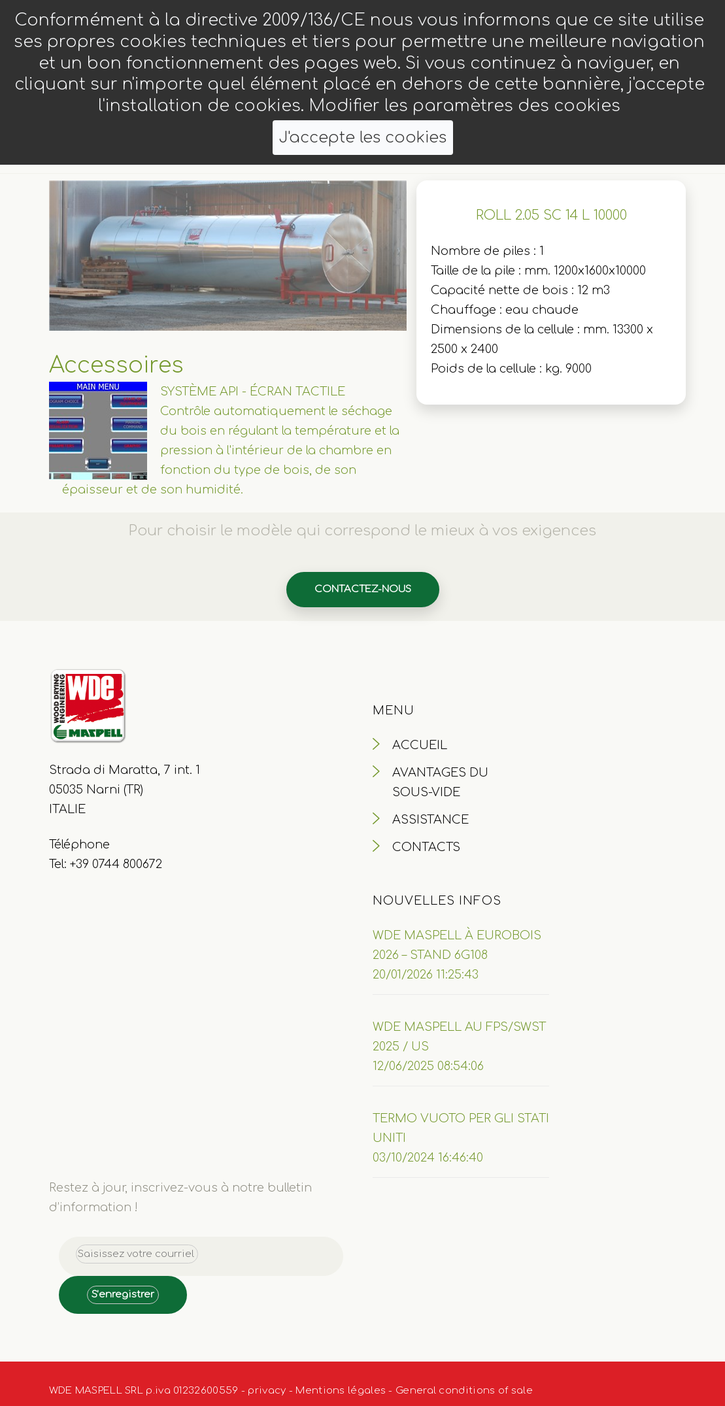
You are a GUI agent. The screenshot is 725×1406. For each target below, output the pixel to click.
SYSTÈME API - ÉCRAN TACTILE (252, 391)
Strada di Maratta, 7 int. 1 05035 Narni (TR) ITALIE (124, 789)
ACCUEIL (419, 745)
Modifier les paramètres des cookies (464, 106)
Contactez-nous (362, 589)
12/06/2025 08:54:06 (428, 1066)
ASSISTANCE (430, 819)
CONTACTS (426, 847)
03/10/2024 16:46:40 (428, 1157)
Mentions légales (340, 1390)
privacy (267, 1390)
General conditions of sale (464, 1390)
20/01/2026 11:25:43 (426, 974)
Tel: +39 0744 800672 (105, 864)
